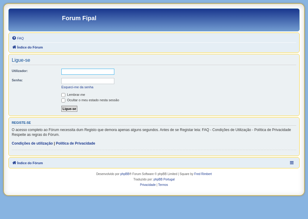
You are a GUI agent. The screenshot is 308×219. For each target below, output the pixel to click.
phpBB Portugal (163, 179)
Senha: (17, 80)
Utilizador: (20, 71)
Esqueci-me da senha (77, 87)
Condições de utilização (32, 143)
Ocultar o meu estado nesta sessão (90, 100)
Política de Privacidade (75, 143)
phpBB (124, 174)
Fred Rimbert (203, 174)
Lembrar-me (73, 94)
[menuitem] (18, 38)
